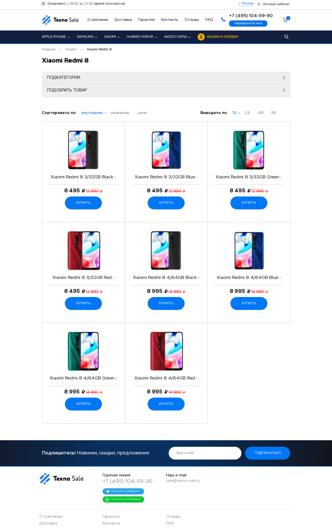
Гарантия (146, 20)
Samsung (85, 37)
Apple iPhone (54, 37)
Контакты (169, 20)
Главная (48, 49)
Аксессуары (175, 37)
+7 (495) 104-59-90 (127, 481)
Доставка (123, 20)
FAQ (209, 20)
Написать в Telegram (122, 491)
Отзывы (192, 20)
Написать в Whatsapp (123, 499)
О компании (97, 20)
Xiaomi (110, 37)
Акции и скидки (222, 37)
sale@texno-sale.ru (183, 481)
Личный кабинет (276, 4)
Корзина (288, 19)
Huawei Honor (140, 37)
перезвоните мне (248, 23)
